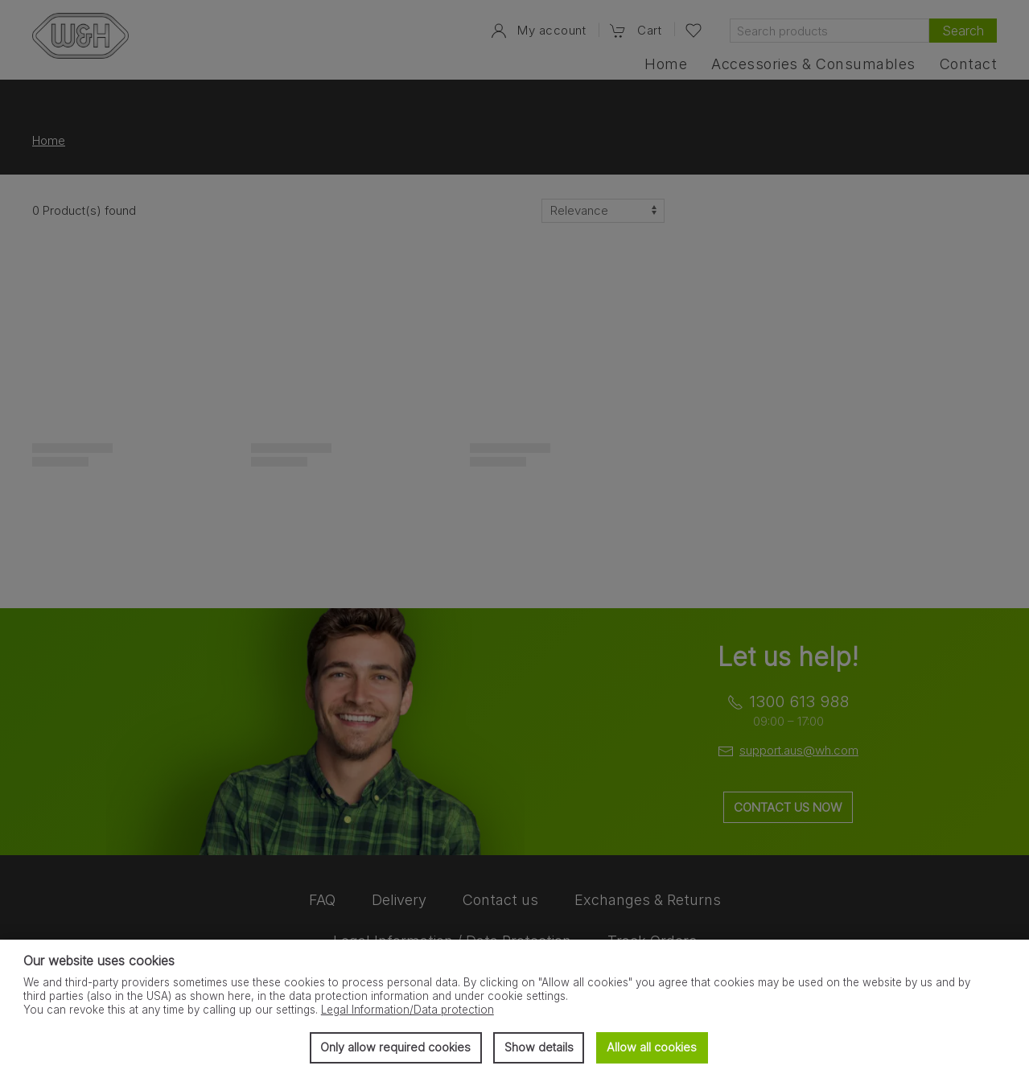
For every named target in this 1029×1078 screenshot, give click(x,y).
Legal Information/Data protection (407, 1009)
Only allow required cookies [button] (395, 1047)
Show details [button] (539, 1047)
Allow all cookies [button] (652, 1047)
